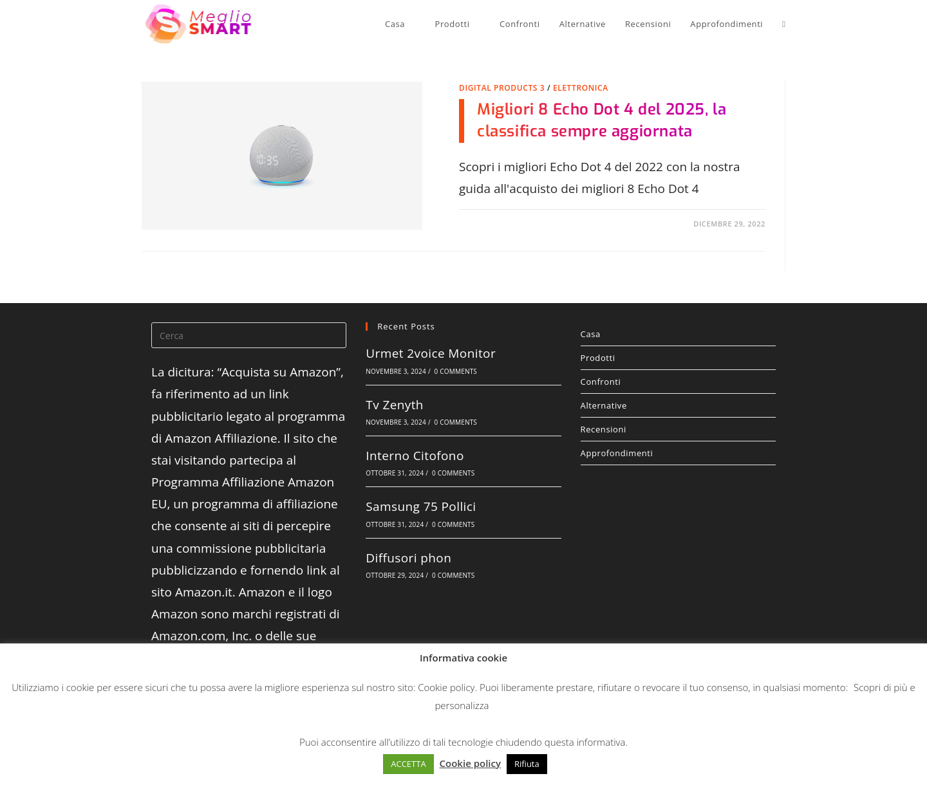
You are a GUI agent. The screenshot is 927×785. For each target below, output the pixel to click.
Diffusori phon (408, 558)
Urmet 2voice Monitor (431, 353)
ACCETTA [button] (408, 764)
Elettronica (580, 87)
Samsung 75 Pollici (421, 506)
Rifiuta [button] (526, 764)
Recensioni (603, 429)
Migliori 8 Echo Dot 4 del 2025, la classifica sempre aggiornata (601, 120)
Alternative (604, 405)
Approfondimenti (617, 453)
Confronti (601, 381)
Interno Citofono (415, 455)
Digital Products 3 (502, 87)
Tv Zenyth (395, 404)
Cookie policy (446, 687)
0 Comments (456, 371)
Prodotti (678, 358)
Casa (678, 334)
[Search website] (781, 24)
